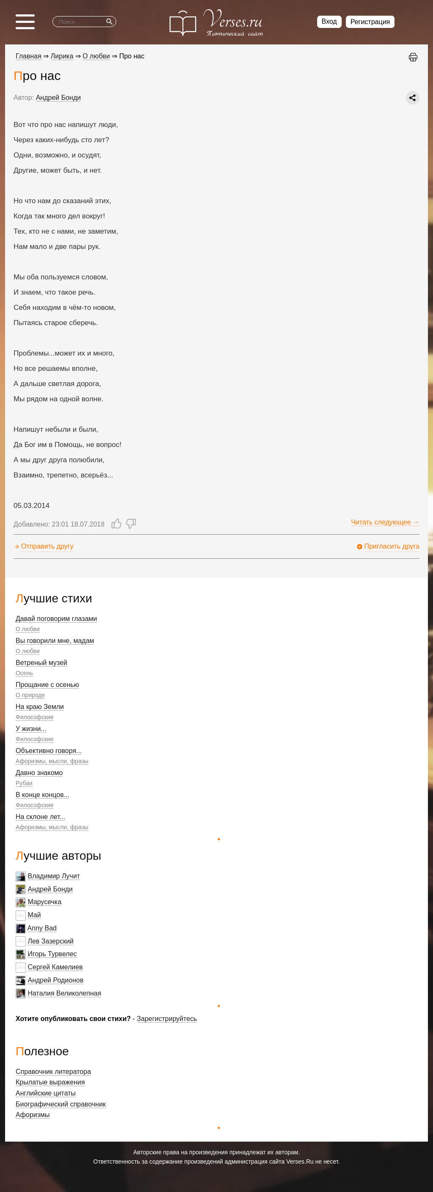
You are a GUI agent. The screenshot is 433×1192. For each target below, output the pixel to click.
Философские (35, 717)
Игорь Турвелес (52, 953)
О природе (30, 695)
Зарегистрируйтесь (167, 1018)
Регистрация (370, 21)
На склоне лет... (40, 816)
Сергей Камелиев (54, 967)
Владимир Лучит (53, 876)
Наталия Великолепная (64, 993)
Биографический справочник (61, 1104)
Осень (24, 673)
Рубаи (24, 783)
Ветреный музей (41, 662)
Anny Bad (42, 928)
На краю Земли (40, 706)
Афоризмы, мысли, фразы (52, 761)
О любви (28, 629)
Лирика (62, 56)
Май (34, 915)
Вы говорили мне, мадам (55, 640)
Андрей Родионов (55, 980)
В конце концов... (42, 794)
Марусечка (44, 901)
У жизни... (31, 728)
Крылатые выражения (50, 1082)
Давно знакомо (39, 772)
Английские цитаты (46, 1093)
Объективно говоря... (49, 750)
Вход (329, 21)
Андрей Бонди (50, 889)
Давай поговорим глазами (56, 618)
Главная (28, 56)
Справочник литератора (53, 1071)
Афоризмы (33, 1114)
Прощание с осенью (47, 684)
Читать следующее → (385, 522)
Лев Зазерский (50, 941)
